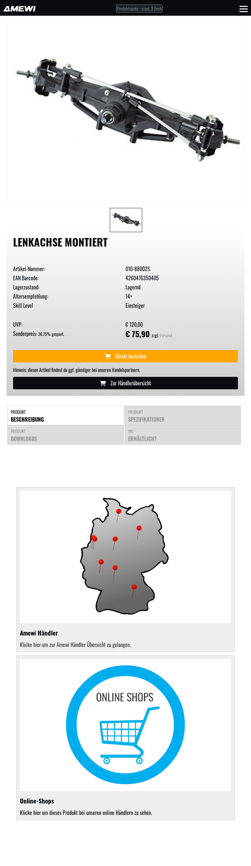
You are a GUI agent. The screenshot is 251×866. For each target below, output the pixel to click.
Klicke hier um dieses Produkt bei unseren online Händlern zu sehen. (125, 738)
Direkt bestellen (125, 356)
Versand (165, 335)
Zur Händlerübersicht (125, 383)
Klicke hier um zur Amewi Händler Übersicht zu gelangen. (75, 645)
